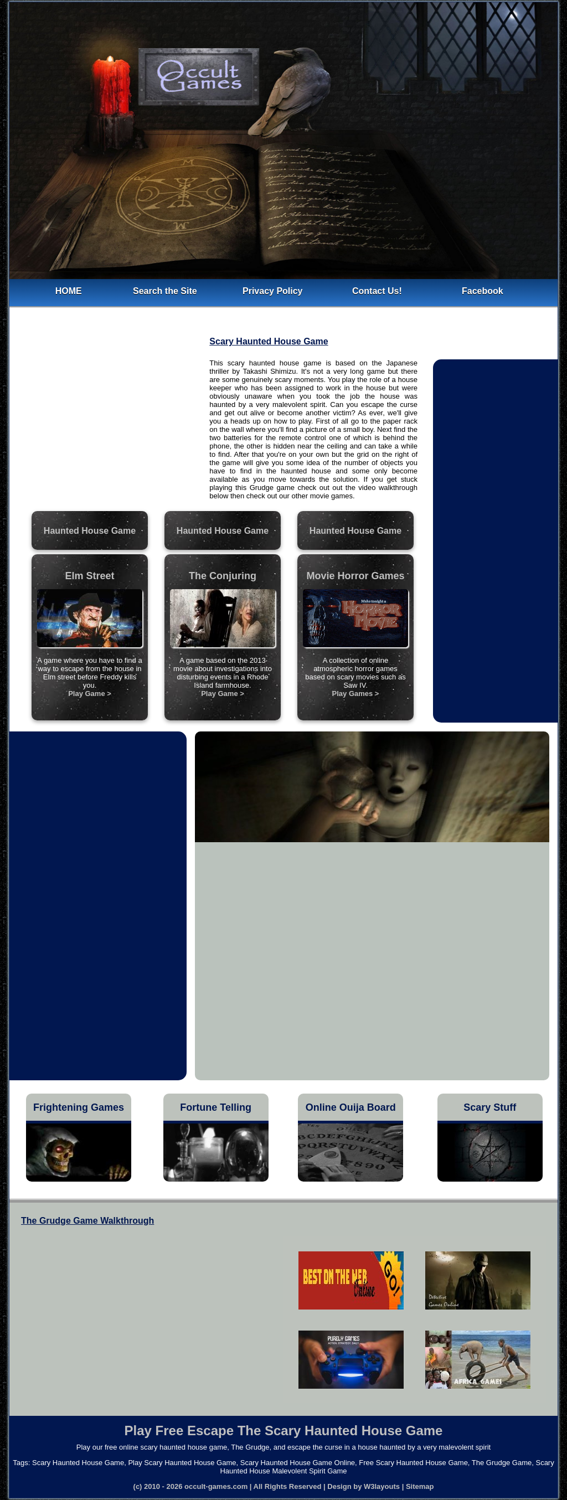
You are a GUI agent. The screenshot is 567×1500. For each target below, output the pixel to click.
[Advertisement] (110, 430)
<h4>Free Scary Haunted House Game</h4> (140, 1314)
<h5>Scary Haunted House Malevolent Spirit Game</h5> (414, 1319)
